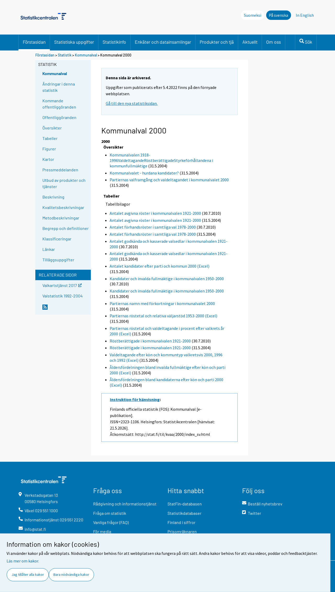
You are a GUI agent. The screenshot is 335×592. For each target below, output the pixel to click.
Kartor (48, 159)
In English (305, 15)
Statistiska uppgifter (74, 42)
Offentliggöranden (59, 117)
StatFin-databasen (185, 503)
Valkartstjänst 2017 (62, 285)
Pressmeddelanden (60, 169)
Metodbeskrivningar (60, 217)
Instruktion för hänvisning (135, 399)
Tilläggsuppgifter (58, 259)
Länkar (48, 249)
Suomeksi (252, 15)
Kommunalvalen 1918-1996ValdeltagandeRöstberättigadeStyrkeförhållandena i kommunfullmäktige (161, 160)
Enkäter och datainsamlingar (163, 42)
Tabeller (50, 138)
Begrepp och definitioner (65, 228)
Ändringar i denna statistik (58, 87)
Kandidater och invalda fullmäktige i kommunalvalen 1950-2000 (167, 278)
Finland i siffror (182, 522)
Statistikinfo (114, 42)
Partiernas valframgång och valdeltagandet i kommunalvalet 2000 (169, 179)
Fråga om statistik (109, 513)
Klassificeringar (56, 238)
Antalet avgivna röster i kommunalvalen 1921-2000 (155, 213)
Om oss (273, 42)
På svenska (278, 15)
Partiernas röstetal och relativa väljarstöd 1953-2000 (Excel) (163, 315)
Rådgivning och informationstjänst (125, 503)
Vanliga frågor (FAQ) (111, 522)
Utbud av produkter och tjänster (64, 183)
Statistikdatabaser (185, 513)
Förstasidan (34, 42)
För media (102, 531)
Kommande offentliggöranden (59, 103)
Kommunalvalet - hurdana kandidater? (144, 173)
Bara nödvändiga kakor (71, 574)
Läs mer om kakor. (23, 560)
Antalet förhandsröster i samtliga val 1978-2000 (153, 227)
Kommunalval (86, 55)
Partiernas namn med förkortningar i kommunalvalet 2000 (162, 303)
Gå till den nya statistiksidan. (132, 103)
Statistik (64, 55)
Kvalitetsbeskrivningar (63, 207)
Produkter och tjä (217, 42)
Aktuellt (250, 42)
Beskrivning (53, 196)
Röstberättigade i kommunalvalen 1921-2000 (150, 340)
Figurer (49, 148)
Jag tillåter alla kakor (28, 574)
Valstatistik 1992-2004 (62, 295)
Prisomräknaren (182, 531)
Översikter (52, 127)
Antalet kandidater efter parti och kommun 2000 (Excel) (159, 266)
